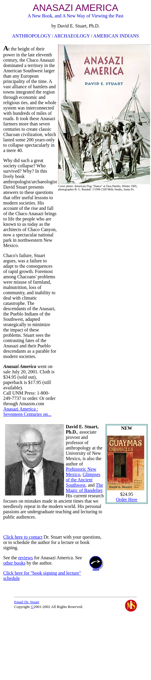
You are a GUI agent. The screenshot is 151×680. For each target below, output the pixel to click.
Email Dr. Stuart (26, 602)
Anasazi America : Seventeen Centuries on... (27, 411)
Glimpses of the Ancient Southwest (83, 480)
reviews (25, 557)
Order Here (126, 499)
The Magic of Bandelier (84, 488)
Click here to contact (22, 537)
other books (14, 562)
